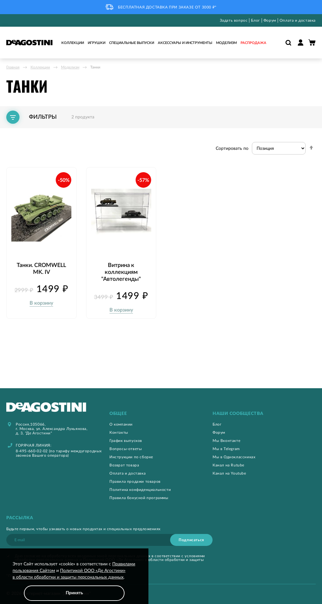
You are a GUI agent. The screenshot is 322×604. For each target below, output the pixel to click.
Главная (12, 67)
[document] (74, 581)
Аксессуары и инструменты (185, 43)
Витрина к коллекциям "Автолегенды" (121, 269)
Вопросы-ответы (125, 448)
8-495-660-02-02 (32, 451)
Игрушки (96, 43)
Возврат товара (124, 465)
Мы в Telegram (226, 448)
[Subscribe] (191, 540)
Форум (270, 20)
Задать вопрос (234, 20)
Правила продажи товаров (135, 481)
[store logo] (29, 42)
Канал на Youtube (229, 473)
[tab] (161, 413)
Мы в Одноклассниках (234, 457)
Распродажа (253, 43)
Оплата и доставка (298, 20)
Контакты (118, 432)
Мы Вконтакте (226, 440)
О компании (121, 424)
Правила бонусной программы (139, 497)
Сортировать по (232, 148)
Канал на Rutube (228, 465)
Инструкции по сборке (131, 457)
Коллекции (72, 43)
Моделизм (226, 43)
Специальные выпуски (131, 43)
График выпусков (125, 440)
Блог (255, 20)
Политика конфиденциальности (140, 489)
